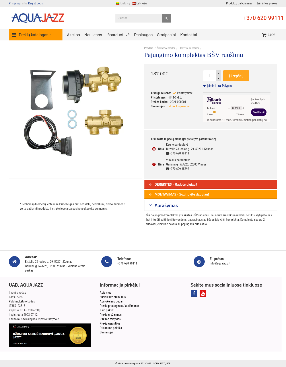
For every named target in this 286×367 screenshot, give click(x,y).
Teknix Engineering (179, 106)
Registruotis (35, 3)
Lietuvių (123, 3)
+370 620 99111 (263, 18)
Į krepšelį (236, 76)
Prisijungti (15, 3)
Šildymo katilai (166, 48)
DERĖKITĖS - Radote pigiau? (173, 184)
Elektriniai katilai (189, 48)
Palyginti (227, 85)
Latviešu (139, 3)
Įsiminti (211, 85)
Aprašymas (166, 205)
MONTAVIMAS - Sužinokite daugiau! (179, 194)
